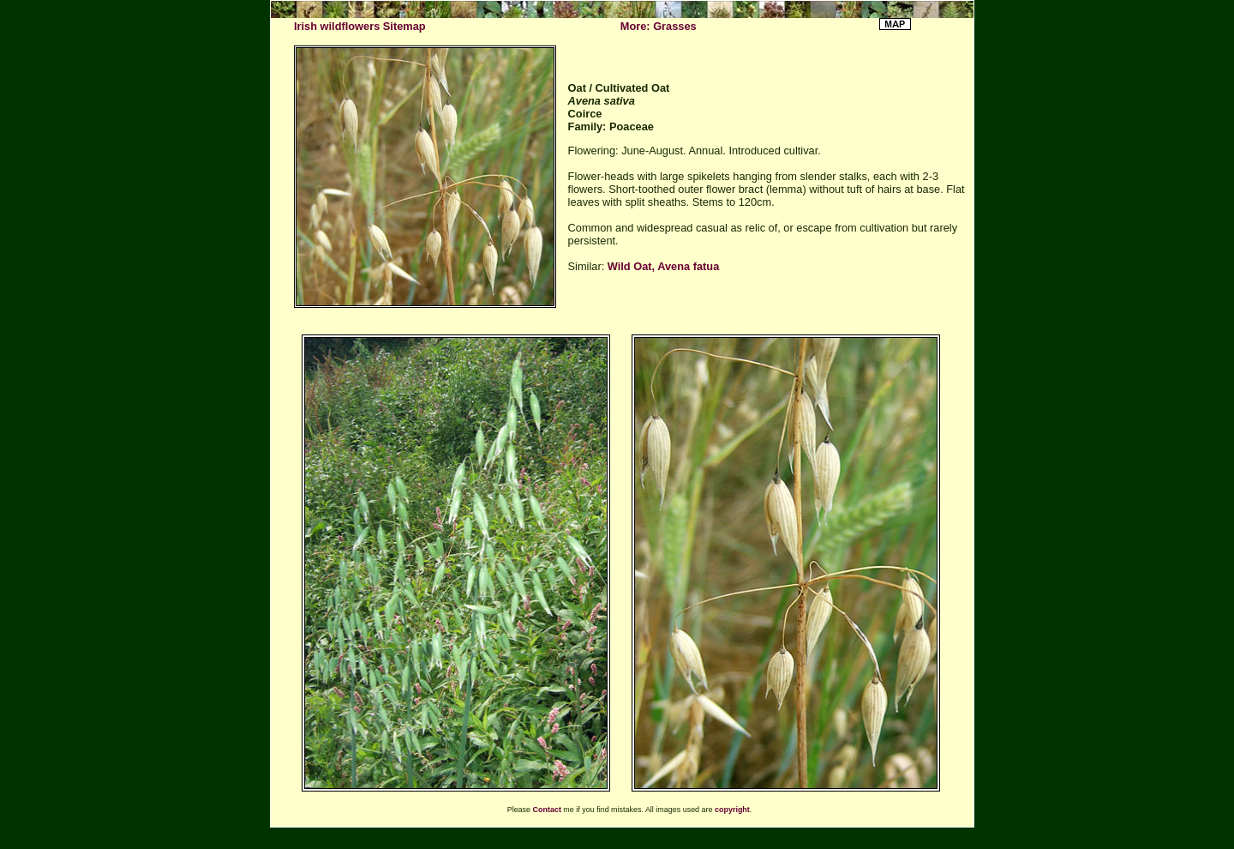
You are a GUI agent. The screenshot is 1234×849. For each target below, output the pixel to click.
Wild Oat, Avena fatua (663, 266)
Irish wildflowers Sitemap (360, 26)
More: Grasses (658, 26)
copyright (732, 809)
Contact (547, 809)
